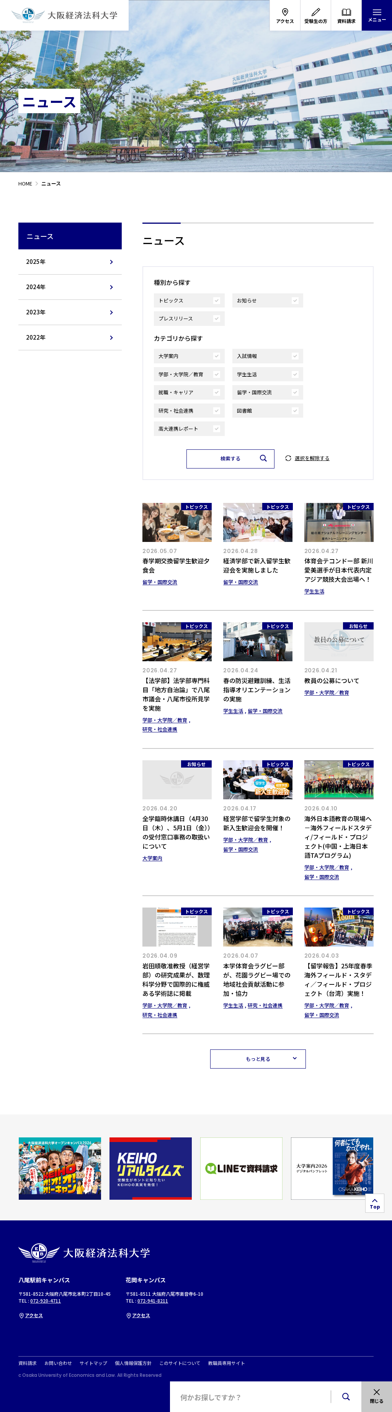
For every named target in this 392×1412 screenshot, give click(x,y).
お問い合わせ (58, 1363)
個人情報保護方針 (133, 1363)
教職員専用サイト (226, 1363)
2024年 (36, 287)
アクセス (30, 1315)
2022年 (36, 337)
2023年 (36, 312)
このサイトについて (180, 1363)
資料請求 (27, 1363)
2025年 (36, 261)
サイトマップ (93, 1363)
